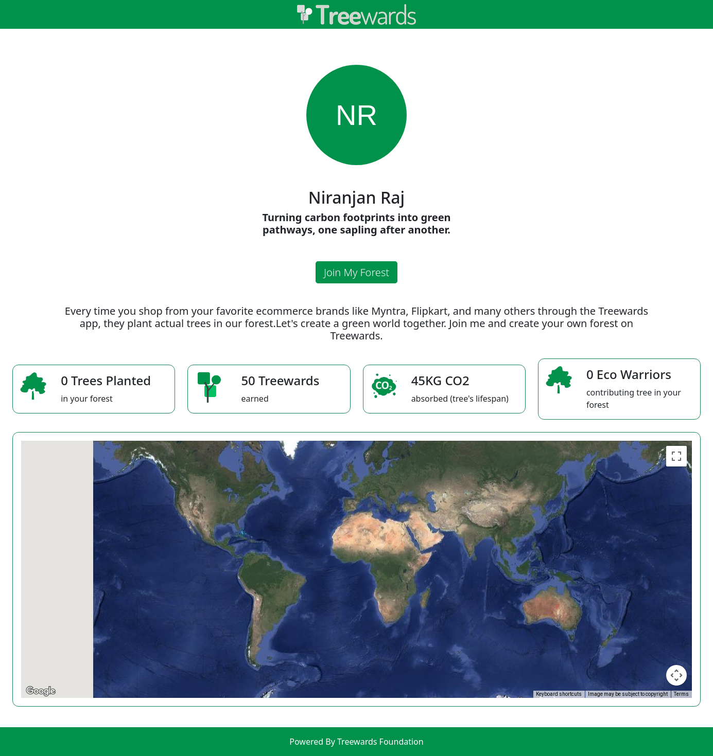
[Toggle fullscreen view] (676, 456)
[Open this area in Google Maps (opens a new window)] (41, 691)
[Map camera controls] (676, 675)
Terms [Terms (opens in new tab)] (681, 694)
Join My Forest (356, 272)
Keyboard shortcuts (559, 694)
